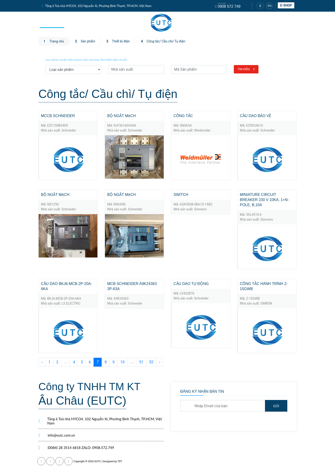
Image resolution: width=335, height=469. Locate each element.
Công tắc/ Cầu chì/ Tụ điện (166, 41)
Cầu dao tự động (191, 284)
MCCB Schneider (58, 116)
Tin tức (122, 22)
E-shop (286, 5)
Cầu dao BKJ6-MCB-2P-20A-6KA (66, 286)
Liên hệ (286, 23)
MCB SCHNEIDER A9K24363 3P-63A (132, 286)
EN (269, 5)
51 (141, 362)
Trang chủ (52, 22)
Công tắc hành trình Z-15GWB (264, 286)
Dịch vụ (101, 22)
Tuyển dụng (262, 23)
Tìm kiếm (246, 69)
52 (151, 362)
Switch (181, 195)
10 (122, 362)
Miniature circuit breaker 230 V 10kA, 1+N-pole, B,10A (264, 200)
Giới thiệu (235, 23)
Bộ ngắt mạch (121, 116)
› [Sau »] (159, 362)
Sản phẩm (78, 22)
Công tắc (183, 116)
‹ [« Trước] (42, 362)
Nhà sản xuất (207, 23)
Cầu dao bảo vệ (255, 116)
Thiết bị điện (121, 41)
